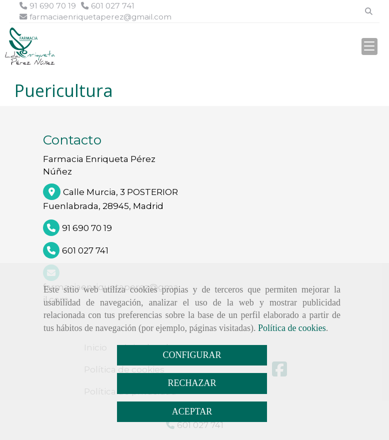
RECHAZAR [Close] (192, 383)
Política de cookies (292, 328)
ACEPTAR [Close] (192, 411)
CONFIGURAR (191, 355)
